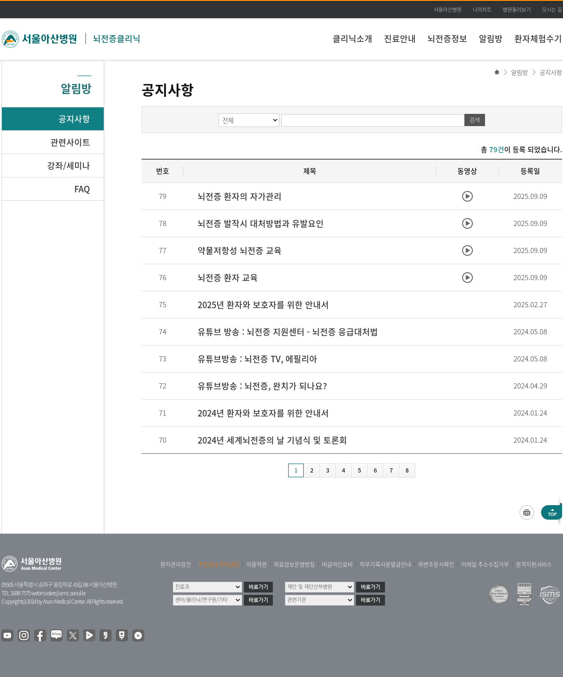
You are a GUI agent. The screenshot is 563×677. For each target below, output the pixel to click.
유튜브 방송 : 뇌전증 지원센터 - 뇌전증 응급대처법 (288, 331)
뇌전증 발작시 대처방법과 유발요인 (261, 223)
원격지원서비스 (534, 564)
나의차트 (482, 10)
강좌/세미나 (68, 165)
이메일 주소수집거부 (485, 564)
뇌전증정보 (447, 38)
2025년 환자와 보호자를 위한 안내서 (263, 304)
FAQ (82, 189)
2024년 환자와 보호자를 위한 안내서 (263, 413)
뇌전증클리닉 (117, 38)
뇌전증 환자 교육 (228, 277)
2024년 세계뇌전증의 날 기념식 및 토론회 (272, 440)
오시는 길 (552, 10)
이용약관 (256, 564)
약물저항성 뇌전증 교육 (240, 250)
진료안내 (400, 38)
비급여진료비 (337, 564)
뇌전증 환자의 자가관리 (240, 196)
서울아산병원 (448, 10)
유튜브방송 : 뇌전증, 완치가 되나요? (262, 386)
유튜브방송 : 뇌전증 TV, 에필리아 (257, 359)
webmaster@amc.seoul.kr (58, 593)
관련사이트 (70, 142)
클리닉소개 (352, 38)
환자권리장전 (175, 564)
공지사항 (551, 72)
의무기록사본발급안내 (385, 564)
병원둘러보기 (517, 10)
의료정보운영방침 (294, 564)
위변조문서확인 (436, 564)
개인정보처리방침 (218, 564)
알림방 (491, 38)
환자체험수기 (538, 38)
